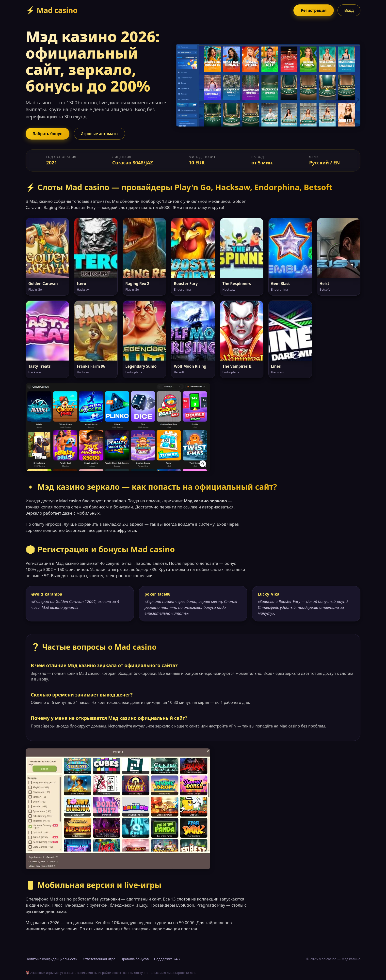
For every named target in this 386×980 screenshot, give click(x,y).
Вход (349, 10)
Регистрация (314, 10)
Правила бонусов (135, 959)
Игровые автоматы (99, 133)
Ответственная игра (99, 959)
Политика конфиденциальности (52, 959)
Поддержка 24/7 (167, 959)
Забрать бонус (47, 133)
